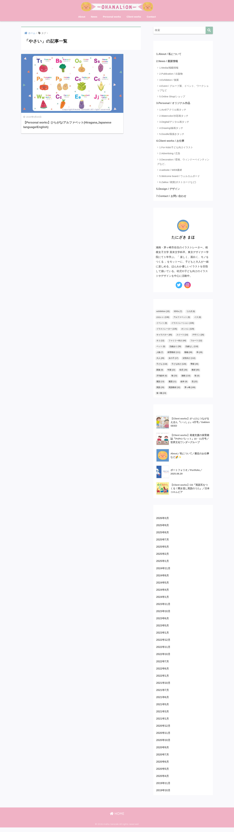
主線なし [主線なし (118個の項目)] (191, 347)
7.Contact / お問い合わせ (171, 196)
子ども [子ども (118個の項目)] (161, 364)
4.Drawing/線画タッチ (171, 128)
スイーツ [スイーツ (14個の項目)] (182, 335)
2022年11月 (163, 649)
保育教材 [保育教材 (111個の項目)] (173, 353)
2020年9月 (162, 751)
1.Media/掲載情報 (168, 67)
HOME (117, 818)
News (94, 16)
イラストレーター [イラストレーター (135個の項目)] (166, 329)
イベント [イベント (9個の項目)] (161, 324)
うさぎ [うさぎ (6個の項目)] (190, 312)
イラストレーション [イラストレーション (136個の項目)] (182, 324)
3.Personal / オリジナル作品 (174, 103)
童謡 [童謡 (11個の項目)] (172, 382)
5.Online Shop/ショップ (172, 96)
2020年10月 (163, 743)
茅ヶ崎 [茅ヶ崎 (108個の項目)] (189, 388)
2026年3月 (162, 518)
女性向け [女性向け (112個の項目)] (188, 359)
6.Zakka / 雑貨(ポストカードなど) (177, 182)
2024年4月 (162, 591)
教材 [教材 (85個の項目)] (196, 370)
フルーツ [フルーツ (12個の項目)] (196, 341)
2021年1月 (162, 721)
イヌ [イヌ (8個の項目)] (197, 318)
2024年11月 (163, 569)
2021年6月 (162, 700)
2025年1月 (162, 562)
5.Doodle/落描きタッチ (171, 134)
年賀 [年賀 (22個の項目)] (171, 370)
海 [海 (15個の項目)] (174, 376)
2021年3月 (162, 714)
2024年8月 (162, 576)
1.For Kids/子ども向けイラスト (176, 147)
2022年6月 (162, 671)
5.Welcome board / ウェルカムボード (179, 176)
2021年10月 (163, 685)
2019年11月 (163, 787)
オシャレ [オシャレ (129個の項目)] (187, 329)
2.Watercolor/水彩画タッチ (173, 116)
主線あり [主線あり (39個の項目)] (175, 347)
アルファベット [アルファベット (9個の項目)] (181, 318)
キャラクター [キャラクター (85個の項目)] (164, 335)
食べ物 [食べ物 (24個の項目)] (161, 394)
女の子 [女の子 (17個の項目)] (173, 359)
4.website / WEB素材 (170, 170)
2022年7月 (162, 663)
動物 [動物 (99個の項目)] (188, 353)
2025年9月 (162, 525)
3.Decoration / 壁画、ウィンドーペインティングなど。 (183, 162)
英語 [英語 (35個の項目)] (160, 388)
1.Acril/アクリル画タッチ (172, 110)
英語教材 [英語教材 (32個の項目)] (174, 388)
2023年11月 (163, 605)
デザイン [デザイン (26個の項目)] (198, 335)
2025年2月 (162, 554)
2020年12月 (163, 729)
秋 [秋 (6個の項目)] (197, 376)
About (81, 16)
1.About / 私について (169, 53)
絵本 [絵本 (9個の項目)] (184, 382)
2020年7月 (162, 758)
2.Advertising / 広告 (169, 153)
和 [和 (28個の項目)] (199, 353)
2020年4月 (162, 780)
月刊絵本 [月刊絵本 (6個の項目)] (161, 376)
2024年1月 (162, 598)
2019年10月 (163, 794)
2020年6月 (162, 765)
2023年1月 (162, 634)
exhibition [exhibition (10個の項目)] (162, 312)
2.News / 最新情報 (167, 61)
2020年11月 (163, 736)
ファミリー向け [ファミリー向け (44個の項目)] (177, 341)
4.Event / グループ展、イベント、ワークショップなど (182, 88)
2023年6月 (162, 620)
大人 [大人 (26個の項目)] (160, 359)
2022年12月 (163, 642)
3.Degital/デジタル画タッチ (174, 122)
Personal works (112, 16)
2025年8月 (162, 533)
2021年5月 (162, 707)
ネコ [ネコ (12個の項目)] (160, 341)
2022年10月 (163, 656)
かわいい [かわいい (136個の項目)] (162, 318)
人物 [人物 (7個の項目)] (159, 353)
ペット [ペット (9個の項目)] (160, 347)
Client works (134, 16)
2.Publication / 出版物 (170, 73)
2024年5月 (162, 583)
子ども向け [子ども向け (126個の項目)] (178, 364)
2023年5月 (162, 627)
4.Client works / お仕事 (170, 140)
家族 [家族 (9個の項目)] (159, 370)
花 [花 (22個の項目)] (195, 382)
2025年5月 (162, 547)
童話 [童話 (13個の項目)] (160, 382)
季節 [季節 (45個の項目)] (194, 364)
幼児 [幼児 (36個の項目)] (183, 370)
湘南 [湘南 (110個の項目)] (185, 376)
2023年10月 (163, 613)
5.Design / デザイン (168, 189)
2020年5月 (162, 772)
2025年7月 (162, 540)
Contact (151, 16)
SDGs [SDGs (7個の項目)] (178, 312)
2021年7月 (162, 693)
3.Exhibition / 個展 (169, 80)
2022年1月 (162, 678)
